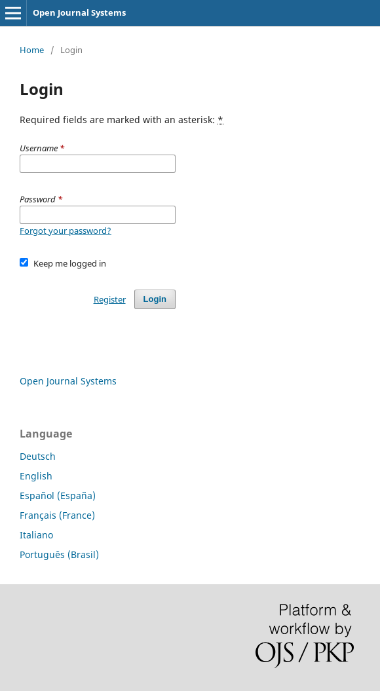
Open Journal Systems (79, 12)
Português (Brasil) (59, 554)
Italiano (36, 535)
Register (110, 299)
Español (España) (58, 495)
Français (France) (57, 515)
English (36, 476)
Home (32, 50)
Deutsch (38, 456)
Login (154, 299)
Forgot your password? (65, 230)
